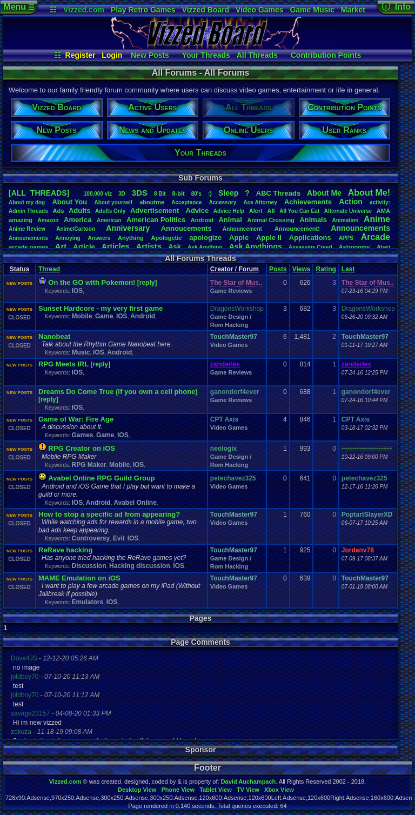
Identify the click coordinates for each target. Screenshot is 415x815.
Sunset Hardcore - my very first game (100, 308)
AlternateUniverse (348, 211)
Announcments (28, 238)
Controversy (90, 538)
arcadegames (28, 247)
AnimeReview (27, 229)
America (77, 220)
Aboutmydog (27, 202)
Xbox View (279, 789)
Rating (326, 269)
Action (351, 201)
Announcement (243, 229)
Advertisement (155, 210)
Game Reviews (231, 291)
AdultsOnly (110, 211)
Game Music (312, 9)
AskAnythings (255, 246)
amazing (20, 220)
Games (82, 435)
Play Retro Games (143, 9)
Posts (278, 269)
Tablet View (215, 789)
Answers (99, 238)
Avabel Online (135, 502)
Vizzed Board (206, 9)
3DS (140, 192)
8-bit (178, 193)
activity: (380, 202)
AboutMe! (369, 192)
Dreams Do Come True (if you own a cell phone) (118, 392)
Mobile (81, 316)
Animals (313, 220)
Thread (49, 269)
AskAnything (205, 247)
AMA (383, 211)
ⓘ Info (396, 6)
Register (80, 55)
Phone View (178, 789)
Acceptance (186, 202)
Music (80, 352)
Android (202, 220)
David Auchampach (248, 781)
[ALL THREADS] (39, 193)
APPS (346, 238)
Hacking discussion (139, 566)
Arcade (375, 237)
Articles (115, 246)
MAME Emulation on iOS (79, 578)
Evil (118, 538)
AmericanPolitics (155, 220)
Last (348, 269)
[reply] (147, 282)
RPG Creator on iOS (81, 448)
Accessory (223, 202)
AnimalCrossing (270, 220)
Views (301, 269)
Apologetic (166, 238)
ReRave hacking (65, 550)
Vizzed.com (83, 9)
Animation (345, 220)
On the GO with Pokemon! (91, 282)
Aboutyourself (113, 202)
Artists (149, 246)
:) (210, 193)
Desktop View (137, 789)
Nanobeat (54, 336)
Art (61, 246)
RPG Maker (88, 465)
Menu (18, 6)
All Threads (257, 55)
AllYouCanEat (299, 211)
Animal (230, 220)
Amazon (48, 220)
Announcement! (297, 228)
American (109, 220)
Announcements (360, 228)
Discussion (88, 566)
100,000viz (98, 194)
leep (228, 193)
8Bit (160, 194)
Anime (377, 219)
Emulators (87, 602)
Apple (239, 237)
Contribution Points (326, 55)
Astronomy (354, 247)
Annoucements (186, 228)
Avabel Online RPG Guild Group (101, 478)
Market (353, 9)
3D (121, 194)
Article (84, 247)
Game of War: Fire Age (75, 419)
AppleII (269, 237)
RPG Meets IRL (63, 364)
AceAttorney (260, 202)
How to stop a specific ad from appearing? (109, 514)
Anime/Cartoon (75, 229)
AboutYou (69, 202)
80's (196, 194)
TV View (248, 789)
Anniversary (128, 228)
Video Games (259, 9)
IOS (77, 291)
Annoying (68, 238)
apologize (205, 237)
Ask (174, 247)
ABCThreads (278, 193)
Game (104, 316)
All (271, 211)
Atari (383, 247)
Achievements (308, 202)
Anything (131, 238)
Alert (256, 211)
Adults (79, 210)
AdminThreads (28, 211)
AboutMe (324, 193)
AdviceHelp (228, 211)
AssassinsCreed (310, 247)
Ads (58, 211)
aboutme (151, 202)
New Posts (150, 55)
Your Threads (206, 55)
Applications (310, 237)
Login (112, 55)
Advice (197, 210)
